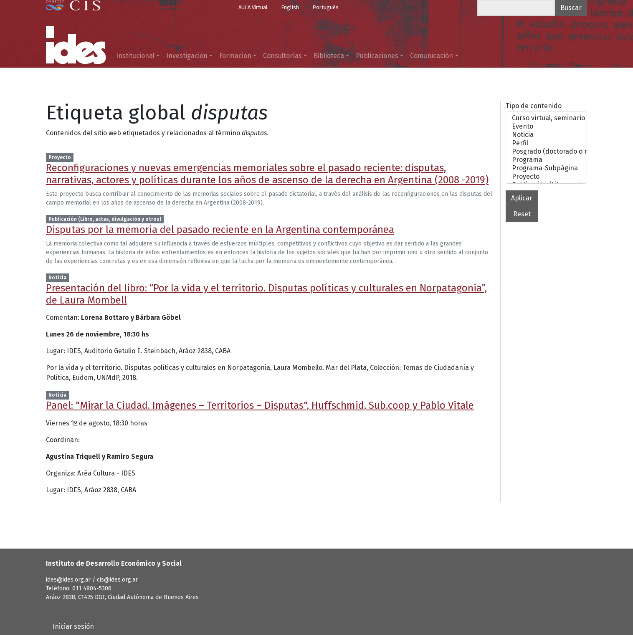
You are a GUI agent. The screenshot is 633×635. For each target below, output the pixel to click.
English (290, 7)
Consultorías (282, 56)
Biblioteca (329, 56)
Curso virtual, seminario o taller (546, 118)
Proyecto (546, 176)
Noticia (546, 135)
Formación (235, 56)
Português (325, 7)
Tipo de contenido (534, 106)
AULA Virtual (253, 7)
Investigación (187, 56)
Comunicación (431, 56)
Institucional (135, 56)
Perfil (546, 143)
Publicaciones (377, 56)
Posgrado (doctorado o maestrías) (546, 151)
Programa (546, 160)
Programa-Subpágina (546, 168)
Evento (546, 126)
